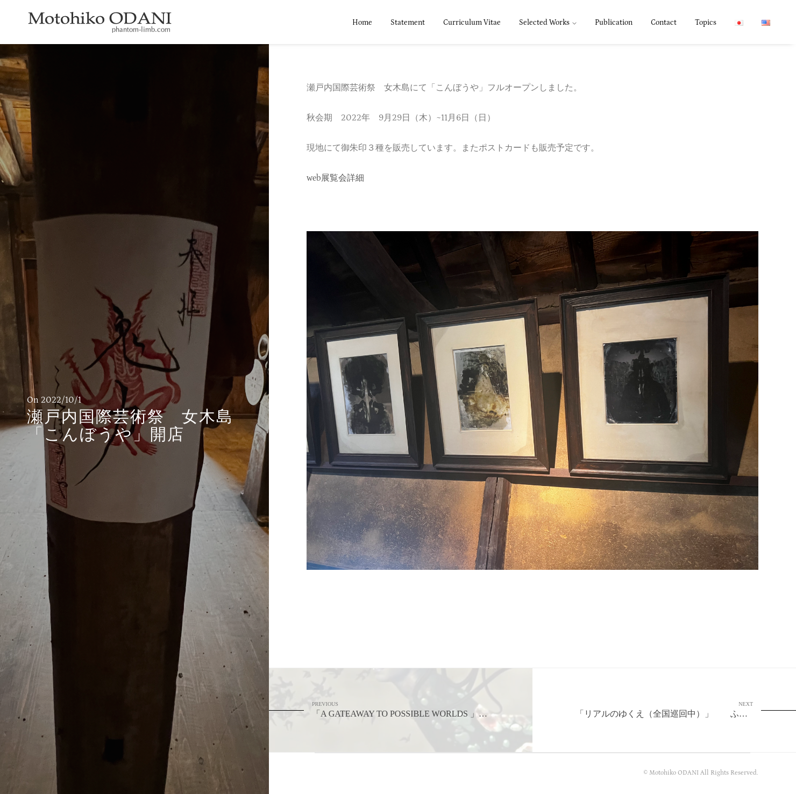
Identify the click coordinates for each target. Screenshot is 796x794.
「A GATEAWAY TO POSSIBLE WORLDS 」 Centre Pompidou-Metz (422, 709)
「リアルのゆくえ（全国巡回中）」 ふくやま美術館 (683, 709)
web (314, 178)
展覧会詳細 (342, 178)
